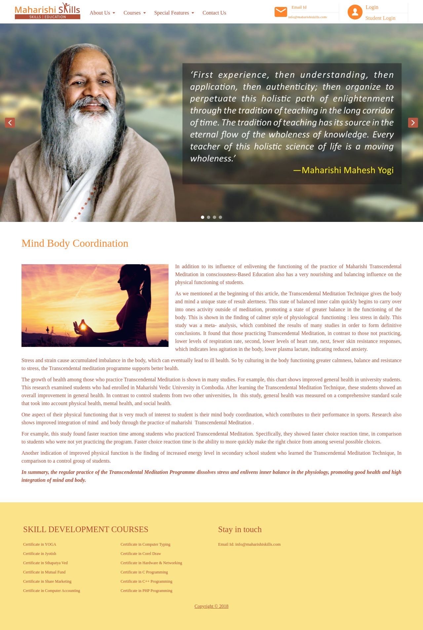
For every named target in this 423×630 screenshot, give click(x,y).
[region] (211, 122)
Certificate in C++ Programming (147, 581)
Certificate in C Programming (144, 572)
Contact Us (214, 13)
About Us (100, 13)
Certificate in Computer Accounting (51, 590)
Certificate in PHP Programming (147, 590)
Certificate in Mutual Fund (44, 572)
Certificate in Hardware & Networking (151, 563)
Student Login (380, 18)
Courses (132, 13)
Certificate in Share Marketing (47, 581)
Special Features (171, 13)
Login (372, 7)
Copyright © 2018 (211, 606)
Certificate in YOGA (39, 544)
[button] (10, 123)
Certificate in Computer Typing (146, 544)
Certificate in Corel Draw (141, 553)
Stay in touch (240, 529)
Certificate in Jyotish (39, 553)
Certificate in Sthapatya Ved (45, 563)
